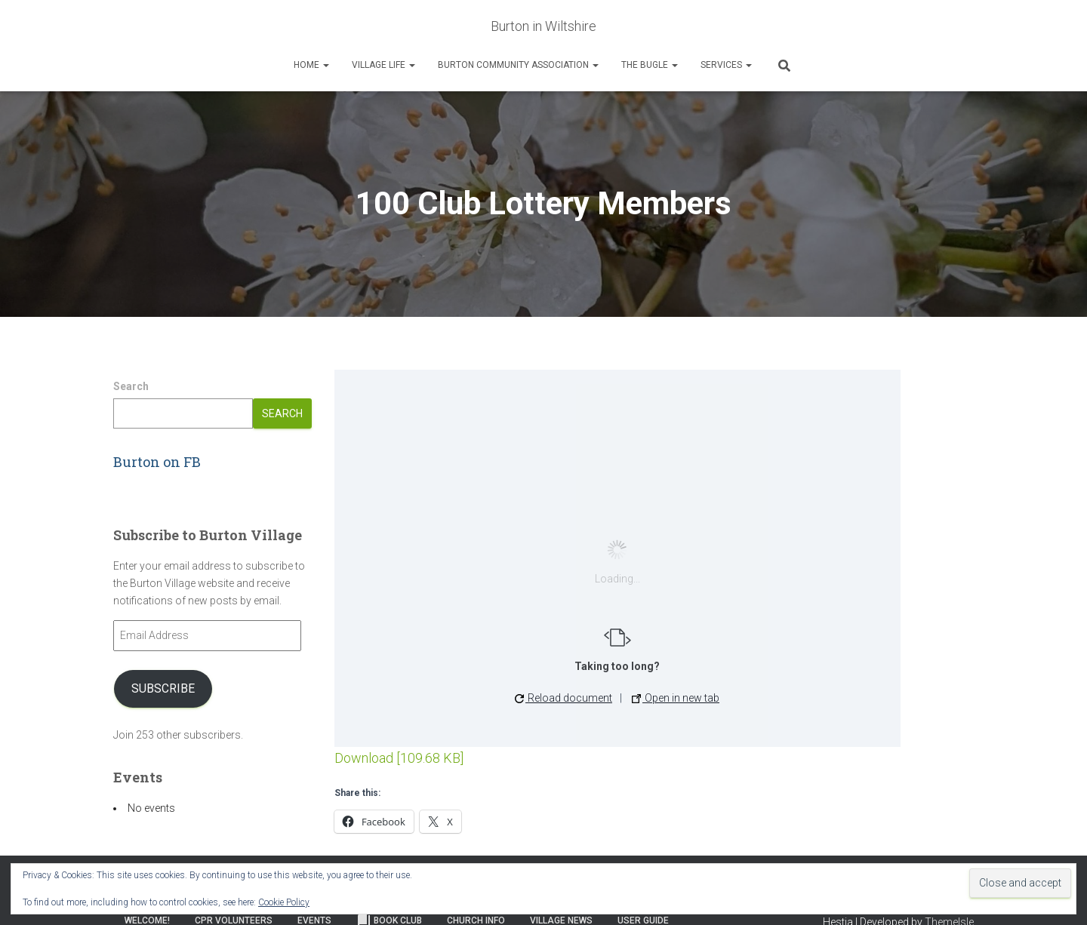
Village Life (383, 65)
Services (726, 65)
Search (131, 386)
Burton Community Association (518, 65)
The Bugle (649, 65)
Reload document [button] (563, 698)
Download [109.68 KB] (398, 758)
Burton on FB (157, 462)
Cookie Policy (283, 902)
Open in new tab (675, 698)
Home (311, 65)
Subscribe (163, 688)
